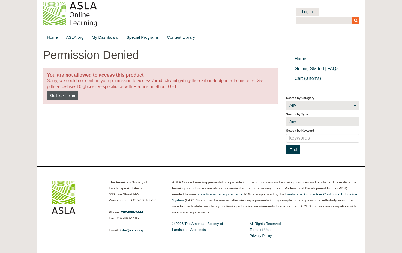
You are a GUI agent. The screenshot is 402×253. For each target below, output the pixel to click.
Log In (307, 12)
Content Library (181, 37)
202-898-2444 (132, 212)
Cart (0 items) (308, 78)
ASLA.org (74, 37)
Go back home (62, 95)
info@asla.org (131, 230)
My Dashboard (105, 37)
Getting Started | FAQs (316, 68)
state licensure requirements (220, 194)
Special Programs (143, 37)
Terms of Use (260, 230)
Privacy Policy (261, 236)
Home (52, 37)
